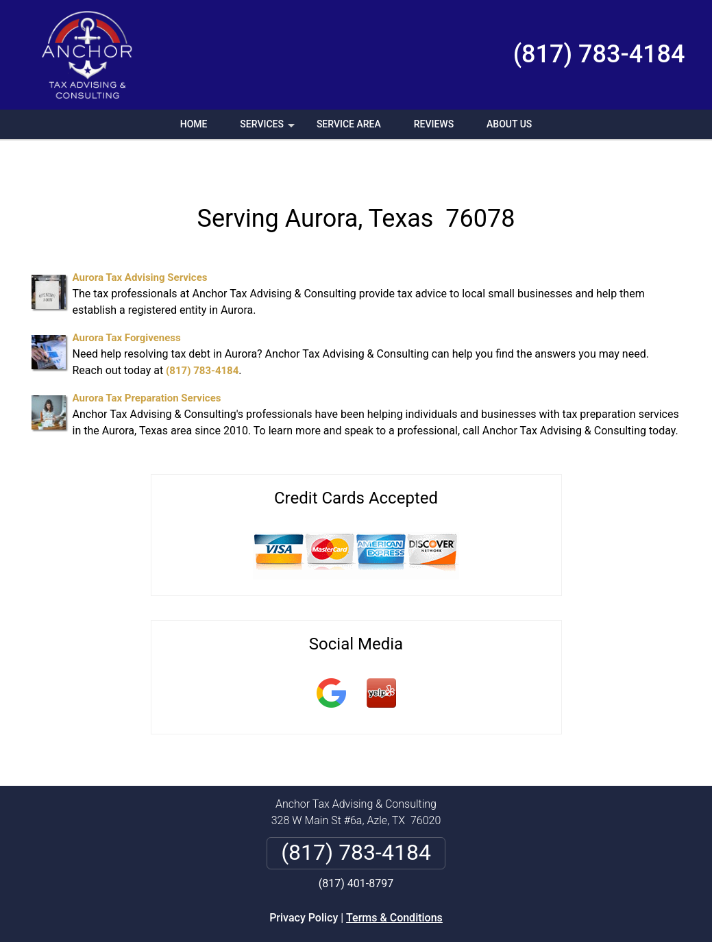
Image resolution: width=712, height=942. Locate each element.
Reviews (434, 124)
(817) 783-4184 (599, 54)
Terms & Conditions (394, 884)
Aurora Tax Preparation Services (147, 365)
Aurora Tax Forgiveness (127, 305)
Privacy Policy (303, 884)
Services (268, 129)
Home (194, 124)
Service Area (349, 124)
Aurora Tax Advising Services (140, 244)
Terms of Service (456, 937)
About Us (509, 124)
